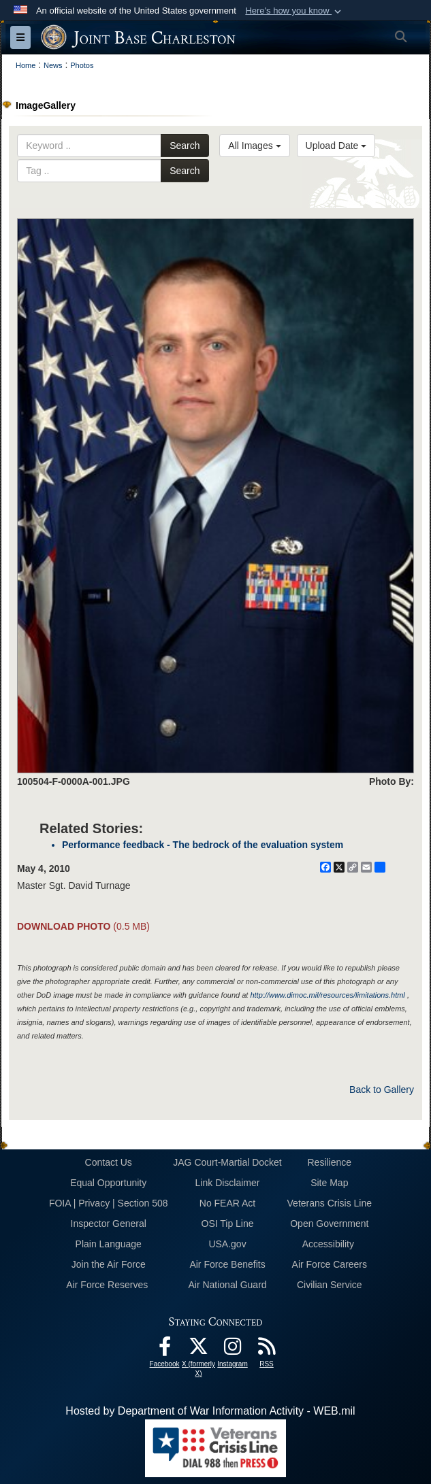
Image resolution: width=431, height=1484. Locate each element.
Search (184, 145)
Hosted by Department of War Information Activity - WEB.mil (210, 1411)
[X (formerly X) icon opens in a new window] (199, 1349)
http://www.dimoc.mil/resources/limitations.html (327, 995)
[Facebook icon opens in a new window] (165, 1349)
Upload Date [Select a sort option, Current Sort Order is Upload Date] (336, 145)
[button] (294, 11)
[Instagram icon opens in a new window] (233, 1349)
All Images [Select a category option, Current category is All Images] (254, 145)
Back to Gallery (381, 1089)
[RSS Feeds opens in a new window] (267, 1349)
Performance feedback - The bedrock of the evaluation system (202, 844)
